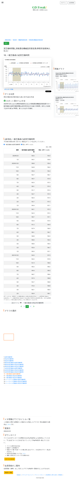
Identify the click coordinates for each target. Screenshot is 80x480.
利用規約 (60, 474)
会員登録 (71, 2)
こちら (8, 424)
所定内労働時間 (9, 359)
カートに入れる (9, 459)
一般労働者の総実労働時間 (12, 144)
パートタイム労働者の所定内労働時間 (16, 381)
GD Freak (39, 7)
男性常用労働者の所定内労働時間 (14, 364)
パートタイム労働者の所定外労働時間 (16, 383)
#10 (6, 43)
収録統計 (19, 474)
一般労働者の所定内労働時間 (13, 376)
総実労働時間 (8, 357)
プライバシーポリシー (39, 474)
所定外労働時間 (9, 361)
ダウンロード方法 (8, 89)
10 (27, 306)
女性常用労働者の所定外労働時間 (14, 372)
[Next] (33, 306)
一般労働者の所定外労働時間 (13, 377)
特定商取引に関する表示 (51, 474)
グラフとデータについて (27, 474)
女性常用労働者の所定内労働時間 (14, 370)
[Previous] (21, 306)
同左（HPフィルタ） (28, 144)
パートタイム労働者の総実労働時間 (15, 379)
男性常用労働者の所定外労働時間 (14, 366)
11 (30, 306)
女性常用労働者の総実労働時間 (13, 368)
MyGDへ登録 (8, 472)
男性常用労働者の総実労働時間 (13, 362)
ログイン (63, 2)
